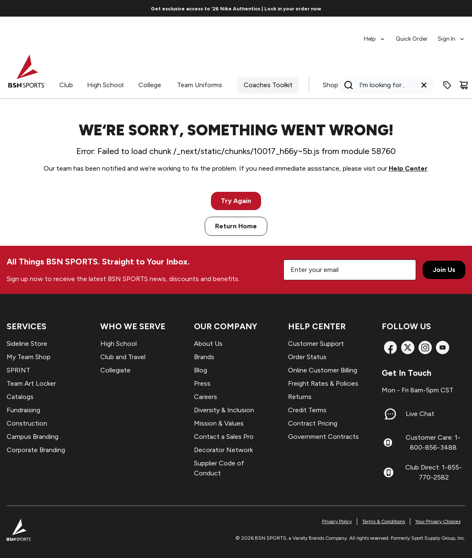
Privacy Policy (337, 521)
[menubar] (414, 35)
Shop (330, 85)
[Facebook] (390, 347)
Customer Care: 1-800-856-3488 (433, 442)
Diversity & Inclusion (224, 410)
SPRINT (18, 370)
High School (105, 85)
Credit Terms (307, 410)
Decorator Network (223, 450)
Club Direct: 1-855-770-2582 (433, 472)
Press (202, 383)
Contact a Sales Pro (224, 437)
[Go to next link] (414, 8)
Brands (204, 357)
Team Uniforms (199, 85)
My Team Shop (29, 357)
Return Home (236, 226)
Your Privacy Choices (437, 521)
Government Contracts (323, 437)
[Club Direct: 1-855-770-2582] (388, 472)
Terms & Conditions (383, 521)
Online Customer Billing (322, 370)
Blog (200, 370)
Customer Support (316, 344)
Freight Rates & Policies (323, 383)
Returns (300, 397)
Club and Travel (122, 357)
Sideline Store (27, 344)
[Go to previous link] (58, 8)
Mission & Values (219, 423)
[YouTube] (442, 347)
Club (66, 85)
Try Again (236, 201)
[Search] (383, 85)
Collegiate (115, 370)
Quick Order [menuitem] (412, 38)
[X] (407, 347)
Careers (205, 397)
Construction (27, 423)
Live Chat (420, 414)
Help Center (408, 168)
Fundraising (23, 410)
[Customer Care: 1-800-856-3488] (388, 442)
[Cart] (463, 85)
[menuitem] (375, 35)
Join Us (444, 270)
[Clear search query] (424, 85)
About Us (208, 344)
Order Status (307, 357)
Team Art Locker (31, 383)
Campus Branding (32, 437)
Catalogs (20, 397)
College (149, 85)
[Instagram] (425, 347)
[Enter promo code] (447, 85)
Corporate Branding (36, 450)
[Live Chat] (390, 414)
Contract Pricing (312, 423)
